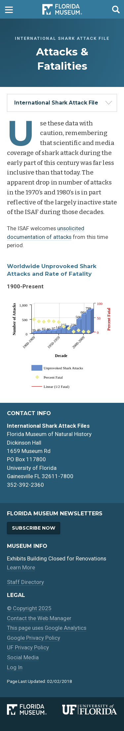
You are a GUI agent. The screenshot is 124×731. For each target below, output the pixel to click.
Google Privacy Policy (33, 637)
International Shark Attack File (56, 103)
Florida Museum (62, 9)
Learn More (21, 567)
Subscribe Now (33, 528)
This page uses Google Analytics (46, 627)
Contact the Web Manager (39, 618)
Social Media (23, 657)
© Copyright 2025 (29, 608)
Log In (14, 667)
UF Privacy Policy (28, 647)
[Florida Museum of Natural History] (34, 709)
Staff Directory (25, 582)
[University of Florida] (89, 709)
